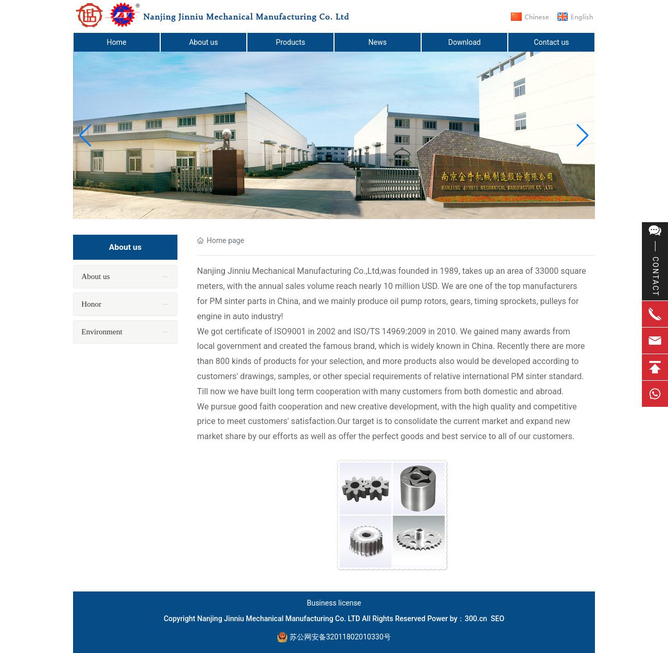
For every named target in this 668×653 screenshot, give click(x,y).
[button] (583, 135)
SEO (497, 618)
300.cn (475, 618)
